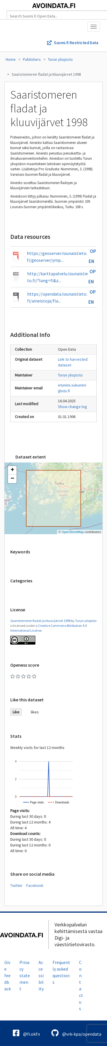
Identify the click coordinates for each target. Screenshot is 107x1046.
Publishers (32, 59)
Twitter (16, 885)
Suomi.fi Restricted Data (76, 42)
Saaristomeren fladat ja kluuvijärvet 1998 (46, 74)
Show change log (72, 406)
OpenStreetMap (73, 532)
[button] (12, 470)
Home (11, 59)
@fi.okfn (26, 1033)
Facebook (34, 885)
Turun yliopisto (60, 59)
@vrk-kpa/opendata (76, 1033)
